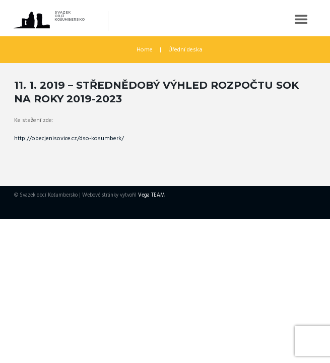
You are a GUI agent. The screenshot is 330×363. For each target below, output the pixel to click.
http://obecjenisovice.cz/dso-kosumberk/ (69, 139)
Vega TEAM (151, 196)
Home (145, 50)
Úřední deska (185, 50)
